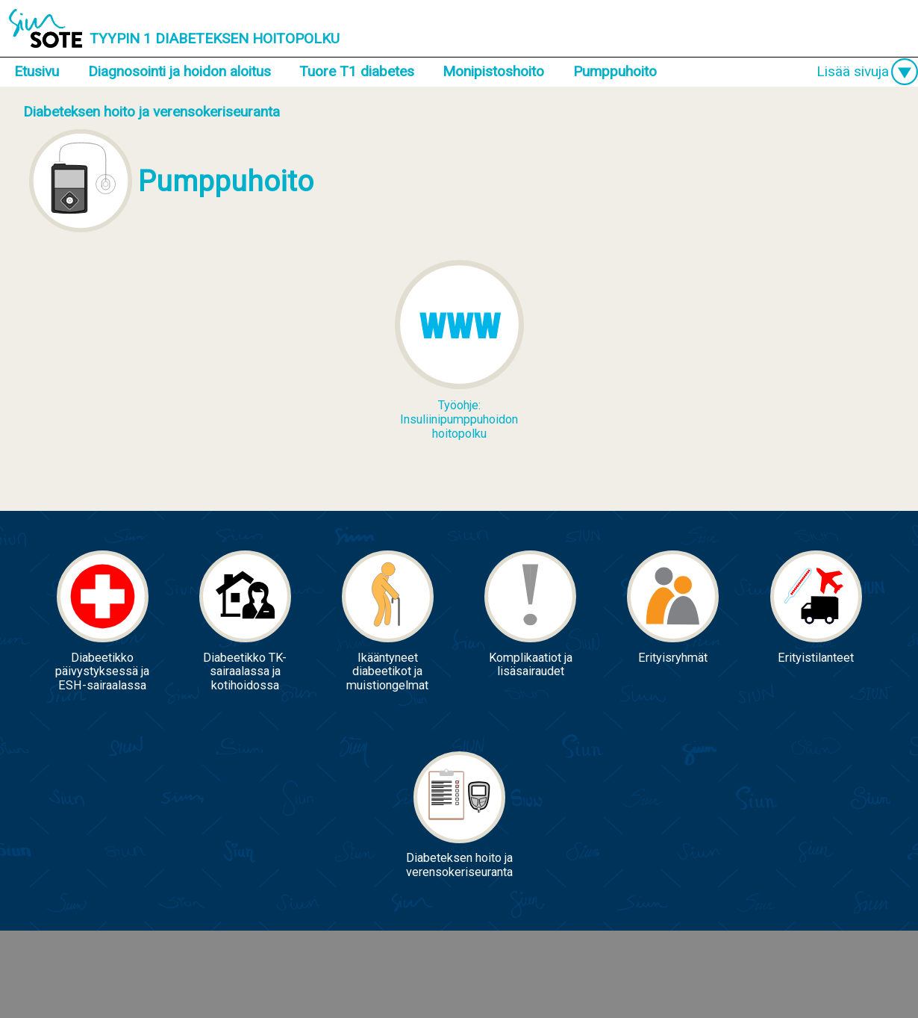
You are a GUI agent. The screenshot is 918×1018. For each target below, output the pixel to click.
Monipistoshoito (493, 71)
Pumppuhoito (615, 71)
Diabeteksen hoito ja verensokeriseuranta (151, 111)
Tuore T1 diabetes (356, 71)
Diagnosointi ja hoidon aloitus (179, 71)
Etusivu (36, 71)
